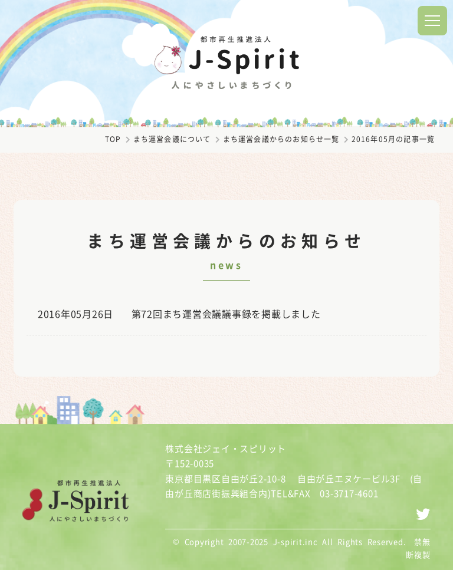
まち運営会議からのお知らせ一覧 (281, 139)
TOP (113, 139)
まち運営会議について (172, 139)
